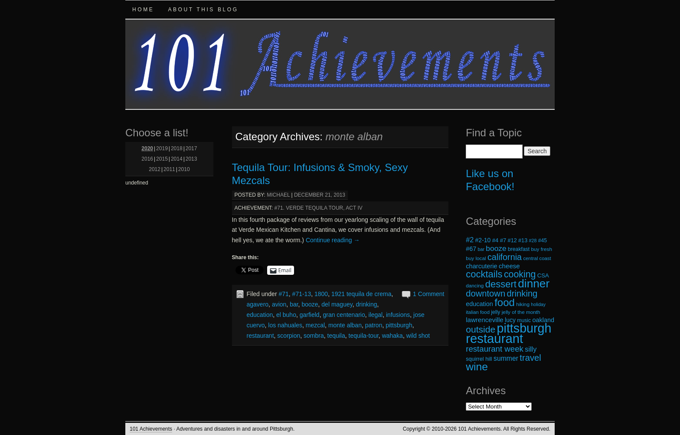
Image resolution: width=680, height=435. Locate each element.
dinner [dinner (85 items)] (533, 283)
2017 (191, 148)
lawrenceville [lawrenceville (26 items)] (484, 319)
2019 (162, 148)
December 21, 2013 (319, 195)
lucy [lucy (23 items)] (510, 319)
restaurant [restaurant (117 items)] (494, 338)
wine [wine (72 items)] (477, 366)
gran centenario (344, 314)
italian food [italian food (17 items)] (478, 312)
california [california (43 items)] (504, 257)
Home (143, 10)
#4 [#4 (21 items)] (495, 240)
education (260, 314)
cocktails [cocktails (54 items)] (484, 274)
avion (279, 304)
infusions (398, 314)
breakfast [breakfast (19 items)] (519, 249)
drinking (366, 304)
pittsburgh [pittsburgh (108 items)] (524, 328)
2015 (162, 159)
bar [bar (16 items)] (481, 249)
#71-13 (301, 293)
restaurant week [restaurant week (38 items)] (494, 348)
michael (278, 195)
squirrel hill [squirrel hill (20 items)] (479, 359)
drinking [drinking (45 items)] (522, 293)
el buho (286, 314)
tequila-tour (364, 335)
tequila (336, 335)
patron (373, 325)
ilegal (376, 314)
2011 (169, 169)
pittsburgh (399, 325)
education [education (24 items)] (479, 303)
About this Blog (203, 10)
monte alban (345, 325)
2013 (191, 159)
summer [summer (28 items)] (506, 358)
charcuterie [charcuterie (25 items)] (481, 266)
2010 (184, 169)
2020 (147, 148)
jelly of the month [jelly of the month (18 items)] (521, 312)
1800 (321, 293)
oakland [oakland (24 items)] (544, 319)
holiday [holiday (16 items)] (538, 304)
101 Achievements (151, 429)
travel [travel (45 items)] (530, 357)
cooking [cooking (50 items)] (520, 274)
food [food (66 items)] (504, 302)
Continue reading (333, 240)
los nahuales (285, 325)
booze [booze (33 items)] (496, 248)
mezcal (315, 325)
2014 (177, 159)
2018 (177, 148)
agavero (258, 304)
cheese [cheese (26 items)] (509, 266)
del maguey (336, 304)
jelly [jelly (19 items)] (495, 312)
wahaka (392, 335)
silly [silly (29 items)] (530, 349)
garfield (310, 314)
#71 (283, 293)
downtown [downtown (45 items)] (485, 293)
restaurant (260, 335)
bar (294, 304)
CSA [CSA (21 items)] (543, 275)
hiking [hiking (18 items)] (523, 304)
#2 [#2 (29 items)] (470, 240)
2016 (147, 159)
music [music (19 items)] (524, 320)
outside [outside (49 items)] (480, 329)
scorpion (288, 335)
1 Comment (428, 293)
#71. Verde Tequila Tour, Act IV (319, 208)
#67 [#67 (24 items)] (471, 248)
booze (309, 304)
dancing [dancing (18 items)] (475, 285)
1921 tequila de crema (361, 293)
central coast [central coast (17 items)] (537, 258)
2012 (154, 169)
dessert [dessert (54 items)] (501, 284)
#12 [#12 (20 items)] (512, 240)
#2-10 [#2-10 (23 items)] (483, 240)
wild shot (418, 335)
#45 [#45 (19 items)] (542, 240)
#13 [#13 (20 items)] (522, 240)
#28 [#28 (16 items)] (533, 240)
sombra (314, 335)
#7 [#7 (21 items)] (503, 240)
